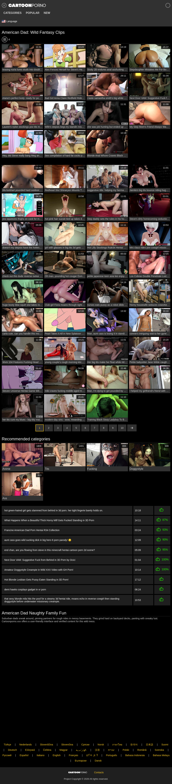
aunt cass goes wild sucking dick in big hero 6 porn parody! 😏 (37, 540)
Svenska (159, 740)
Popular (32, 12)
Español (24, 745)
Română (141, 740)
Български (80, 750)
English (57, 745)
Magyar (63, 740)
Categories (12, 12)
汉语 (97, 740)
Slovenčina (67, 734)
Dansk (98, 750)
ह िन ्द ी (92, 745)
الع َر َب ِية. (81, 740)
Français (73, 745)
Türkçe (7, 734)
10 (122, 428)
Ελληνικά (30, 740)
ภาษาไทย (117, 734)
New (47, 12)
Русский (6, 745)
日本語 (149, 734)
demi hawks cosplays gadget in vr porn (25, 588)
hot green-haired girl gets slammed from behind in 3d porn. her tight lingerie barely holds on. (53, 510)
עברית (111, 740)
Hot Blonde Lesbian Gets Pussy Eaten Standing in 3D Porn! (36, 578)
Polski (126, 740)
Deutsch (12, 740)
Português (111, 745)
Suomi (164, 734)
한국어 (134, 734)
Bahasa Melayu (161, 745)
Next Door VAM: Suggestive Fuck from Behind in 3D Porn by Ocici (39, 559)
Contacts (99, 768)
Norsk (101, 734)
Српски (85, 734)
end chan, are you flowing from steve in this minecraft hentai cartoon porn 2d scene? (49, 550)
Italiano (40, 745)
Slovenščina (46, 734)
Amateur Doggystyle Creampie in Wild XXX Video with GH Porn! (38, 569)
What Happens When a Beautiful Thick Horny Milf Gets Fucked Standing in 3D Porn (49, 520)
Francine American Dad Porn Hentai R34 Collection (31, 530)
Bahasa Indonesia (135, 745)
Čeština (47, 740)
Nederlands (25, 734)
